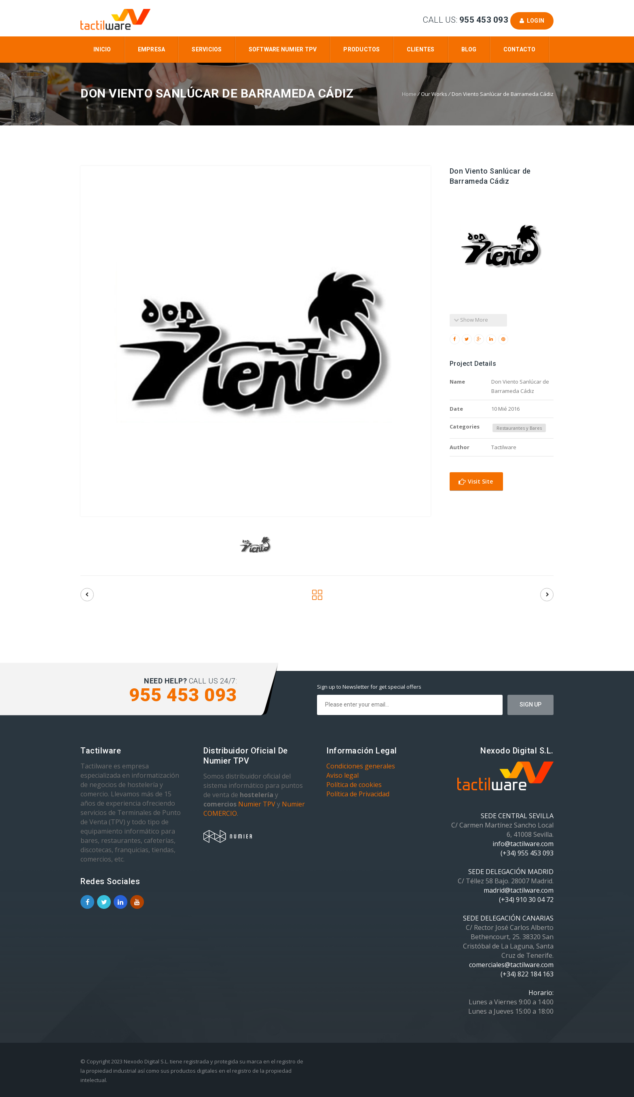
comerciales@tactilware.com (511, 964)
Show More (471, 319)
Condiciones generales (360, 766)
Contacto (519, 49)
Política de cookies (354, 784)
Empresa (151, 49)
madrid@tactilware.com (519, 890)
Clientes (421, 49)
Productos (361, 49)
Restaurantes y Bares (519, 428)
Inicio (102, 49)
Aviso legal (342, 775)
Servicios (207, 49)
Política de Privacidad (357, 793)
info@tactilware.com (523, 843)
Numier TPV (256, 804)
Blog (469, 49)
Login (532, 20)
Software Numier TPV (283, 49)
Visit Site (476, 481)
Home (409, 94)
